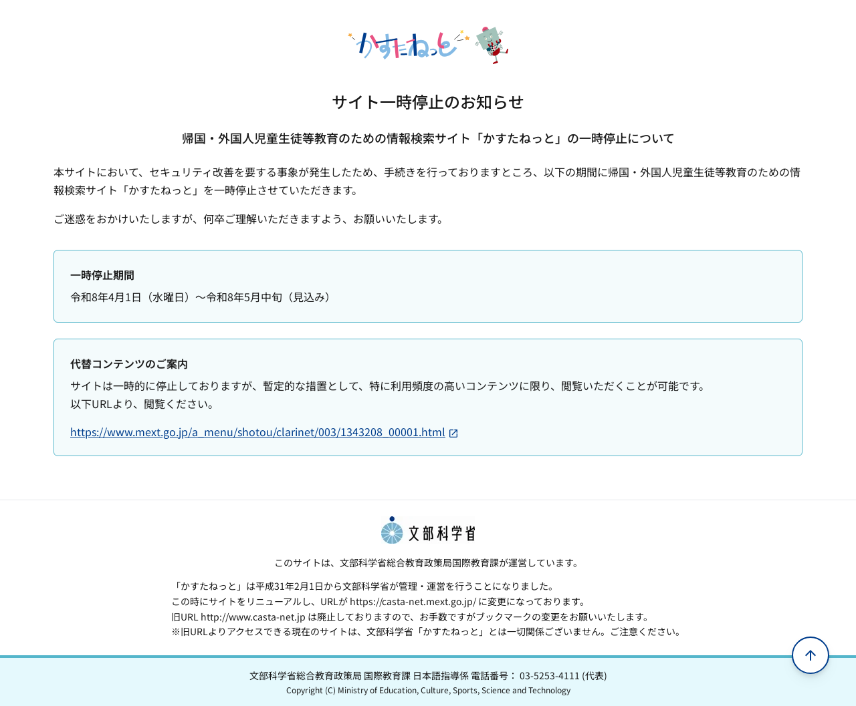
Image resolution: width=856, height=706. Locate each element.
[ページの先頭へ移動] (810, 655)
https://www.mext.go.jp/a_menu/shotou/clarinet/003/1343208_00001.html (264, 431)
